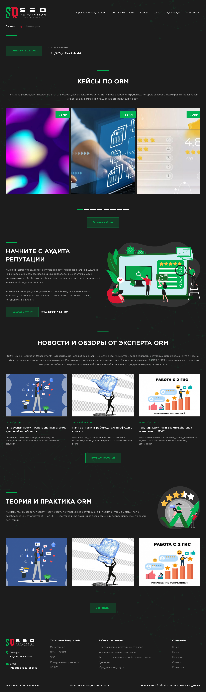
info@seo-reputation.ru (23, 668)
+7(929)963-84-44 (21, 656)
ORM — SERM (58, 652)
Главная (10, 26)
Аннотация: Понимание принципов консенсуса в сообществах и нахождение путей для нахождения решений (36, 409)
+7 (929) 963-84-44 (65, 53)
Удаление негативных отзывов (117, 652)
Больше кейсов (103, 222)
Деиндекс (105, 662)
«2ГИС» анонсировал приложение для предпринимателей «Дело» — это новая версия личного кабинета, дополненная (169, 409)
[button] (80, 209)
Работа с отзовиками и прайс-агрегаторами (125, 657)
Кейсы (144, 12)
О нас (175, 647)
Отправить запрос (24, 50)
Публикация (173, 12)
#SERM (127, 114)
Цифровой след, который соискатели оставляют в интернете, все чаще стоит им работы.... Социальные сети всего (103, 409)
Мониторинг (57, 647)
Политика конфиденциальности (89, 685)
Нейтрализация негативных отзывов (121, 647)
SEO (52, 657)
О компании (193, 12)
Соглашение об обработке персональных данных (169, 685)
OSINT (54, 667)
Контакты (178, 667)
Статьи (176, 662)
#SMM (63, 114)
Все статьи (103, 607)
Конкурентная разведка (64, 662)
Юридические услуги (111, 667)
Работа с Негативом (122, 12)
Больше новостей (103, 457)
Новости (177, 657)
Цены (157, 12)
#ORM (194, 114)
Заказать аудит (22, 311)
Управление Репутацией (90, 12)
